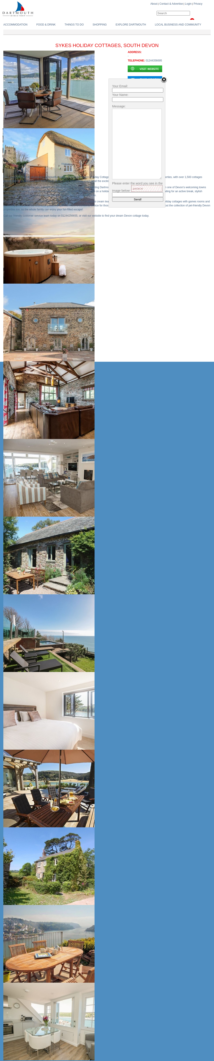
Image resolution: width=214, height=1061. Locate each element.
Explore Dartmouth (131, 24)
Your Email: (120, 86)
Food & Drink (46, 24)
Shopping (100, 24)
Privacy (198, 3)
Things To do (74, 24)
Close (164, 80)
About (153, 3)
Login (188, 3)
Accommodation (15, 24)
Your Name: (120, 95)
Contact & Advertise (171, 3)
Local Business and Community (178, 24)
